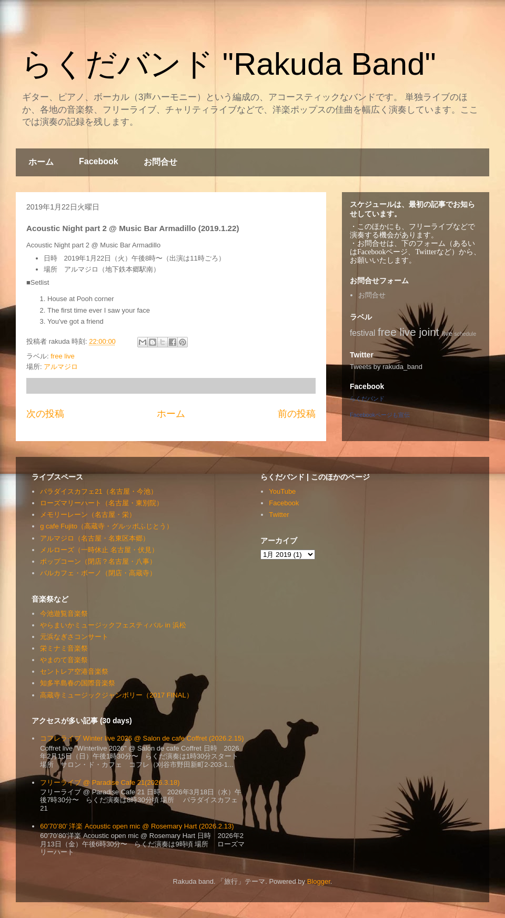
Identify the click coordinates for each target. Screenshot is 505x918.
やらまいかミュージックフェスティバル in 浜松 (113, 625)
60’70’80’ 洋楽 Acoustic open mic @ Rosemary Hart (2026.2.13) (137, 826)
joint (429, 332)
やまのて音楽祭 (64, 660)
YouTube (282, 491)
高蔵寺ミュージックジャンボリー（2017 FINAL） (116, 695)
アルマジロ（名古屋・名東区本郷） (94, 538)
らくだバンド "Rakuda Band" (228, 64)
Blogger (318, 881)
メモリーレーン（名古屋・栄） (88, 514)
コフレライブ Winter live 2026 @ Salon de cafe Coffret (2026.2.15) (142, 738)
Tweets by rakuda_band (386, 367)
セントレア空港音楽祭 (74, 671)
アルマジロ (61, 367)
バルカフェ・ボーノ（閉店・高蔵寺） (98, 573)
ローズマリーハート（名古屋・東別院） (101, 503)
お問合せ (160, 161)
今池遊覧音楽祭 (64, 613)
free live (62, 356)
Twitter (279, 514)
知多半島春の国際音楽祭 (77, 683)
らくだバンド (367, 398)
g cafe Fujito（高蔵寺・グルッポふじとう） (106, 526)
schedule (465, 334)
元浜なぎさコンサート (74, 637)
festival (363, 332)
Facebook (98, 161)
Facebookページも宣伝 (380, 415)
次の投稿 (45, 413)
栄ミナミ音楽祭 (64, 648)
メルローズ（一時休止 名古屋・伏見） (99, 550)
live (447, 333)
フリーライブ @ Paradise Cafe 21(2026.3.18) (109, 782)
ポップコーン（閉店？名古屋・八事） (98, 561)
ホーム (41, 161)
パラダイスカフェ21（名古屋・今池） (98, 491)
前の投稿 (297, 413)
